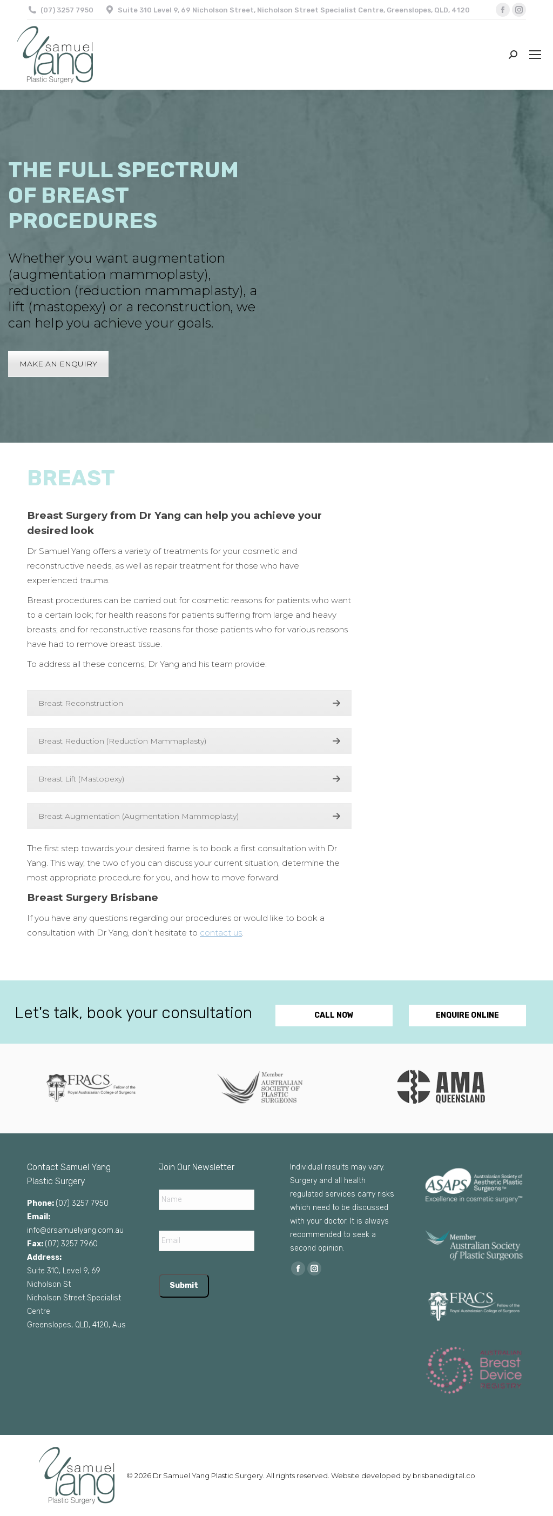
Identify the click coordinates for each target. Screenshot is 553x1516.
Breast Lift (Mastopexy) (189, 779)
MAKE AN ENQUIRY (58, 364)
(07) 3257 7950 (67, 10)
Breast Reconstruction (189, 703)
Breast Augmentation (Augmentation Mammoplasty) (189, 816)
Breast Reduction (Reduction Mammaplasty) (189, 741)
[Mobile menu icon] (535, 55)
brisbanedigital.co (444, 1475)
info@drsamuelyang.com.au (75, 1230)
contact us (221, 932)
